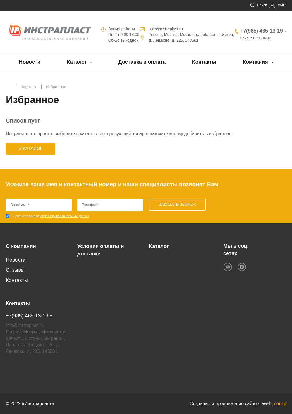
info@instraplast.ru (25, 325)
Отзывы (15, 270)
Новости (29, 62)
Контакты (204, 62)
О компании (21, 246)
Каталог (77, 62)
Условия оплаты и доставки (100, 250)
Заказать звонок (256, 39)
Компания (255, 62)
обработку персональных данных (64, 216)
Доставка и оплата (142, 62)
